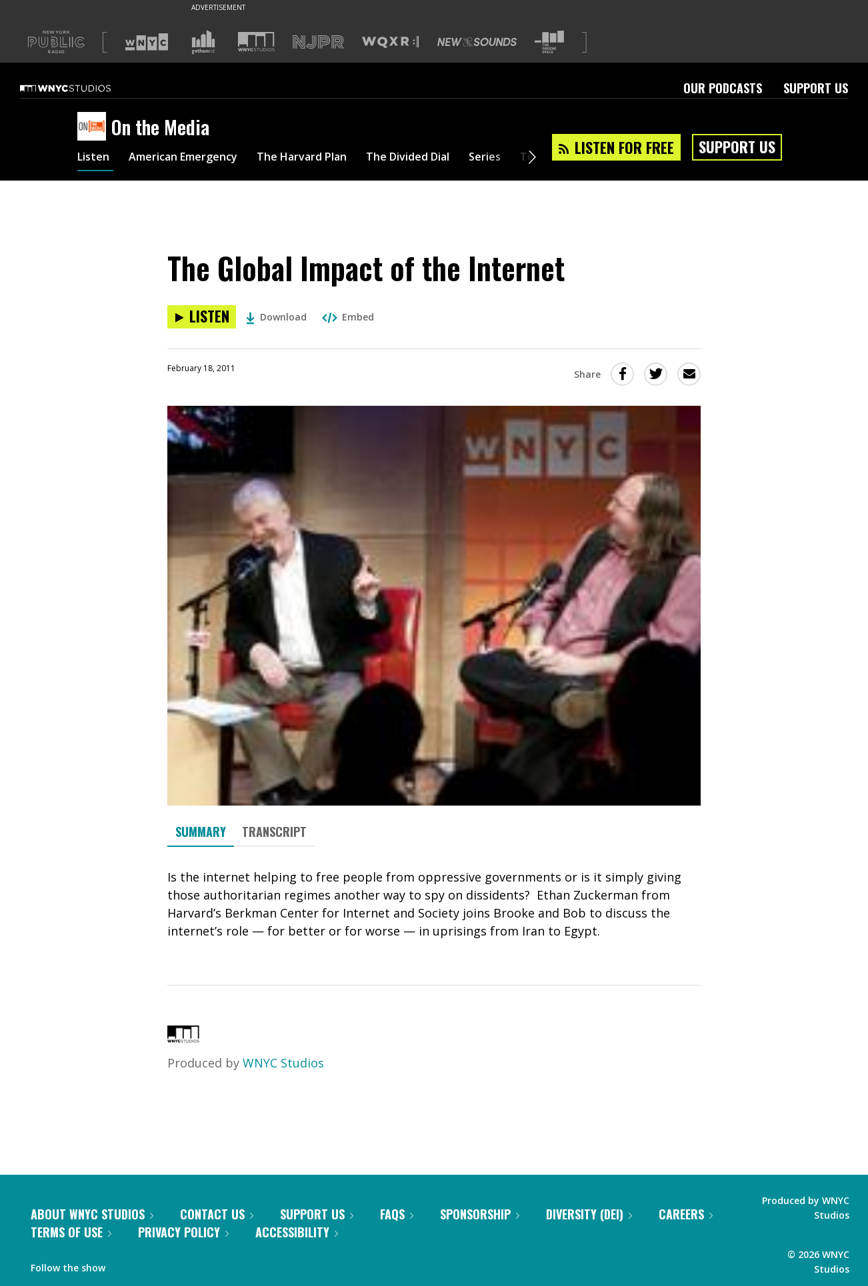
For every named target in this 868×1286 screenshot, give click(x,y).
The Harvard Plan (327, 159)
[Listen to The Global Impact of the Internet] (201, 316)
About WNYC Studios (92, 1214)
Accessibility (296, 1232)
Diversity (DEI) (589, 1214)
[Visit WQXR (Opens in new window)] (390, 42)
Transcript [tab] (274, 831)
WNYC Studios (283, 1063)
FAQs (396, 1214)
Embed (348, 317)
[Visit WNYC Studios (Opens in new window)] (256, 41)
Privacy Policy (183, 1232)
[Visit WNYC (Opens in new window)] (146, 42)
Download (276, 317)
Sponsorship (479, 1214)
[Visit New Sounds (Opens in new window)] (477, 42)
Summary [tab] (200, 831)
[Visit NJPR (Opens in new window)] (318, 42)
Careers (686, 1214)
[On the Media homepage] (94, 127)
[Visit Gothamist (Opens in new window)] (203, 42)
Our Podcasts (722, 88)
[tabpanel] (434, 904)
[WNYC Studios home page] (82, 88)
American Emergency (195, 159)
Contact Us (216, 1214)
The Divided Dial (445, 159)
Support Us (815, 88)
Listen (95, 159)
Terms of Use (71, 1232)
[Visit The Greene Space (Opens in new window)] (549, 42)
